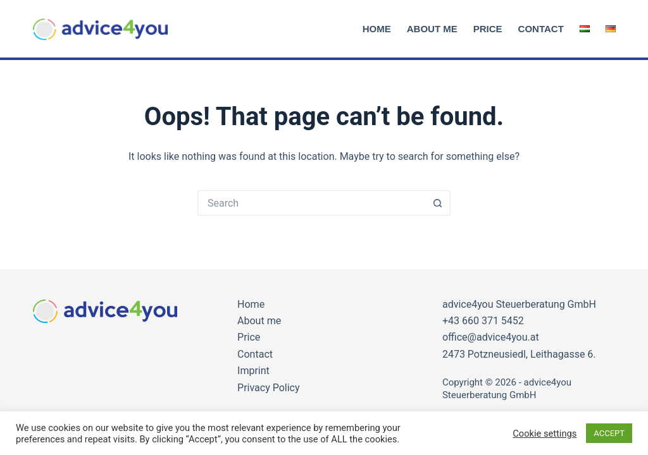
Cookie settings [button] (544, 433)
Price (487, 28)
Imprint (253, 371)
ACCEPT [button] (609, 433)
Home (377, 28)
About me (432, 28)
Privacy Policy (268, 388)
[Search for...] (311, 202)
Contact (541, 28)
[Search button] (438, 202)
